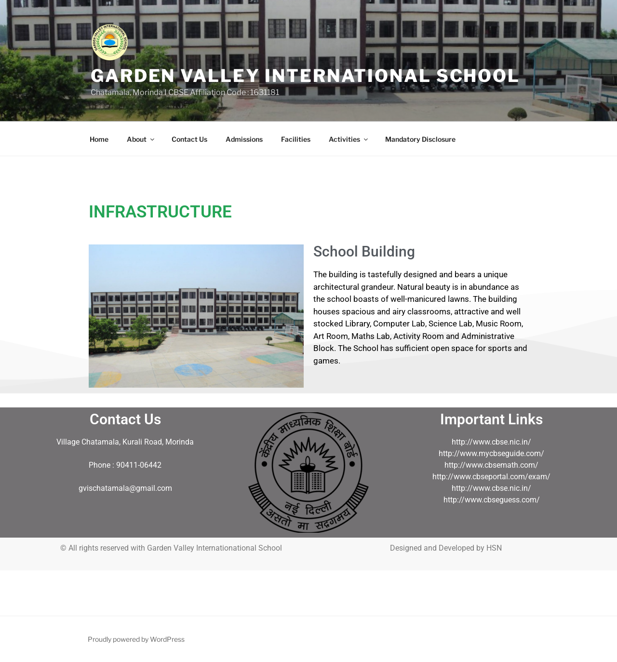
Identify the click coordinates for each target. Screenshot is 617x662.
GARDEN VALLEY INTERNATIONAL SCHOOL (305, 75)
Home (99, 139)
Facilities (295, 139)
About (141, 139)
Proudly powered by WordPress (136, 639)
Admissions (244, 139)
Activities (349, 139)
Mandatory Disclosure (420, 139)
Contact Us (189, 139)
